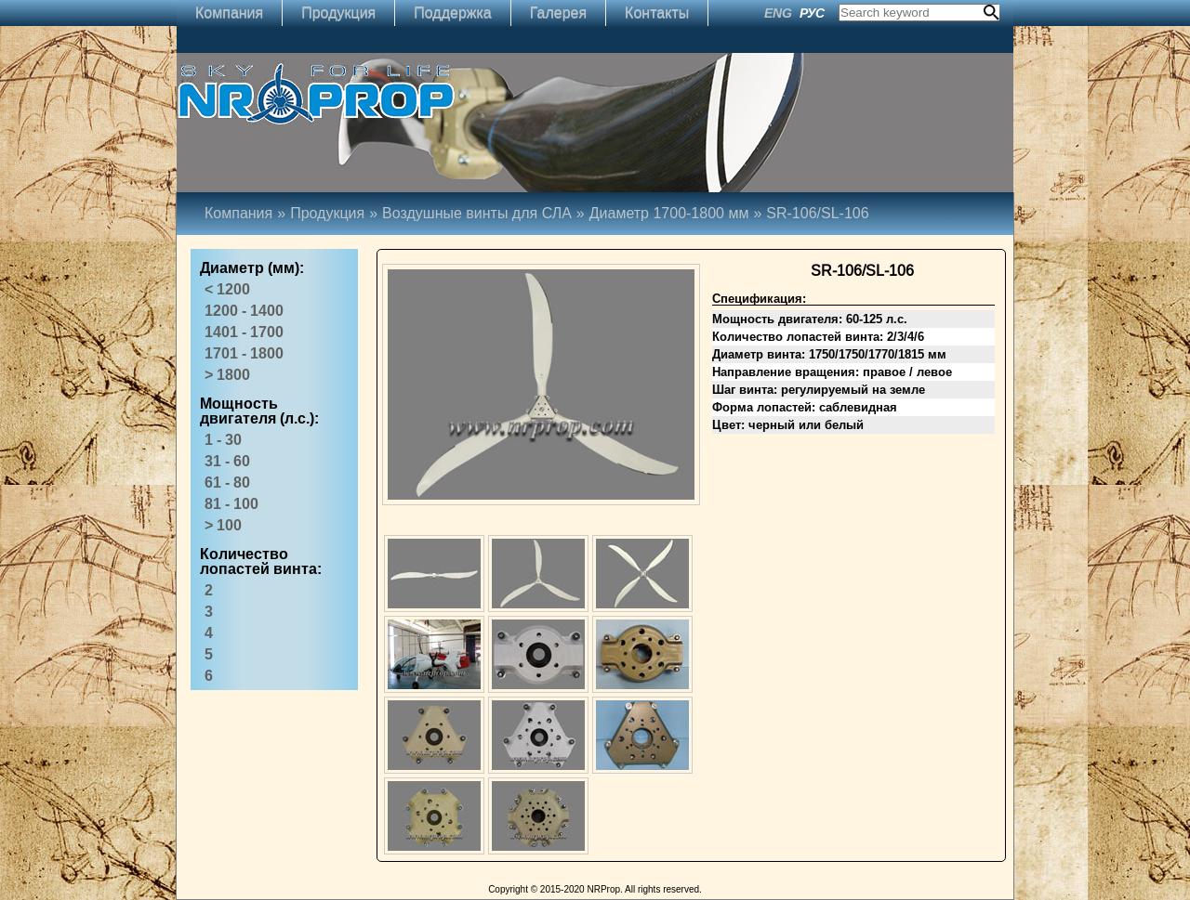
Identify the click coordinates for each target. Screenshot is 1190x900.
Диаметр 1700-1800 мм (678, 213)
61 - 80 (227, 482)
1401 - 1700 (244, 332)
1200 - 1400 (244, 311)
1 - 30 (223, 440)
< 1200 (227, 289)
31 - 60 (227, 461)
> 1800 (227, 375)
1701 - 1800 (244, 353)
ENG (778, 13)
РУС (812, 13)
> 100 (223, 525)
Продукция (338, 12)
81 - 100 (231, 504)
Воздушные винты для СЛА (477, 213)
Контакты (657, 12)
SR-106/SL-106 (817, 213)
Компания (229, 12)
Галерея (558, 12)
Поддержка (452, 12)
